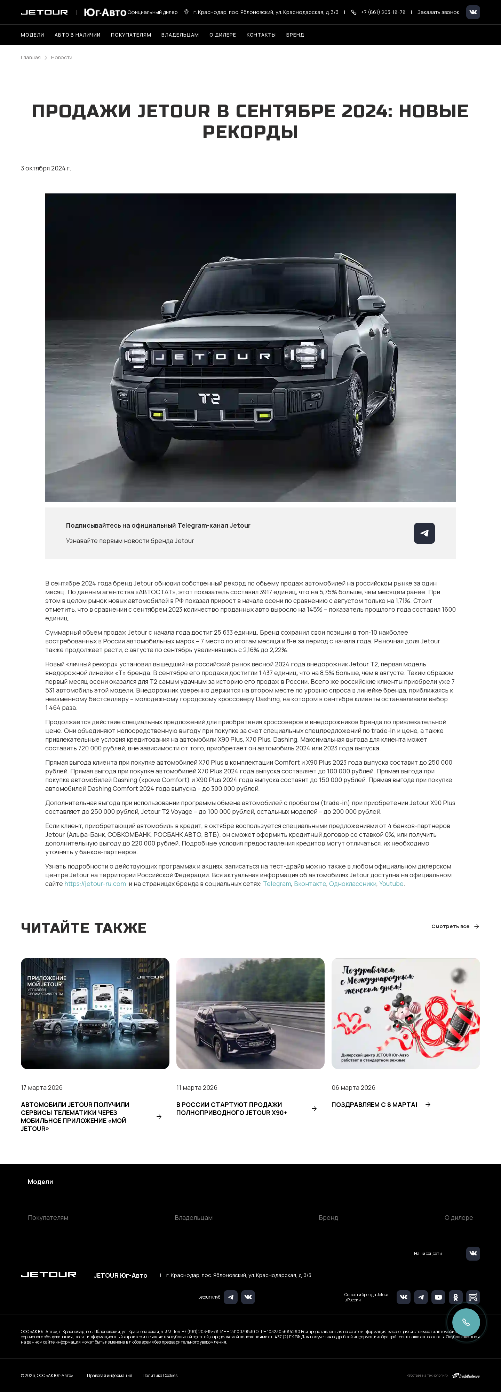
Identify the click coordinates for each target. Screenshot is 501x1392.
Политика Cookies (160, 1375)
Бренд (328, 1217)
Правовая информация (109, 1375)
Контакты (261, 34)
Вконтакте (310, 883)
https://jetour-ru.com (95, 883)
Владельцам (194, 1217)
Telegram (277, 883)
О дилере (222, 34)
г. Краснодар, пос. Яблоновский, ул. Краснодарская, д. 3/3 (238, 1275)
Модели (40, 1181)
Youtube (391, 883)
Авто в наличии (78, 34)
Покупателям (48, 1217)
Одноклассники (352, 883)
